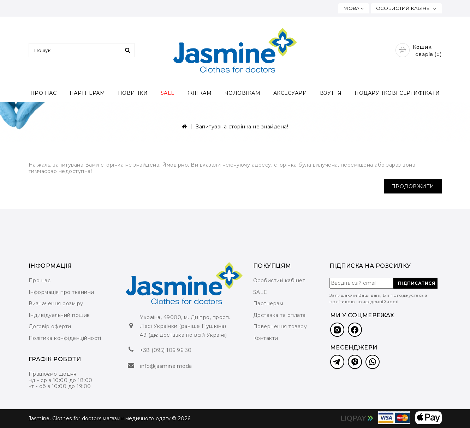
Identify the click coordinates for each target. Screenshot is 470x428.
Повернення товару (280, 326)
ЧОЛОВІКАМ (243, 93)
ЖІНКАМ (200, 93)
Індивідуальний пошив (59, 315)
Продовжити (412, 186)
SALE (168, 93)
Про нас (40, 280)
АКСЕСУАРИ (290, 93)
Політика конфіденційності (65, 338)
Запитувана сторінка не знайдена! (242, 126)
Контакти (265, 338)
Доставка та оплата (279, 315)
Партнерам (268, 303)
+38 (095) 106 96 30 (166, 350)
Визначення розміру (56, 303)
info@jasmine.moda (166, 366)
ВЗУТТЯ (331, 93)
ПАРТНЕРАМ (87, 93)
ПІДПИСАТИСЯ (416, 283)
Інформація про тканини (61, 292)
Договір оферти (50, 326)
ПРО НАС (43, 93)
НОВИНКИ (133, 93)
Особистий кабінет (279, 280)
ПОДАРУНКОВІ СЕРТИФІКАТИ (397, 93)
